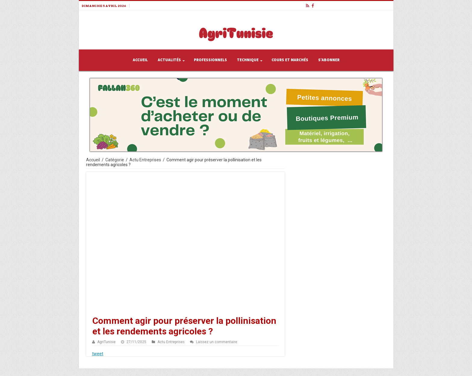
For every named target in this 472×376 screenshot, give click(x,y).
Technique (248, 60)
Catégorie (114, 159)
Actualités (169, 60)
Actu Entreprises (145, 159)
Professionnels (210, 60)
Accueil (140, 60)
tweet (97, 353)
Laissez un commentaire (216, 342)
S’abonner (329, 60)
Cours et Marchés (290, 60)
